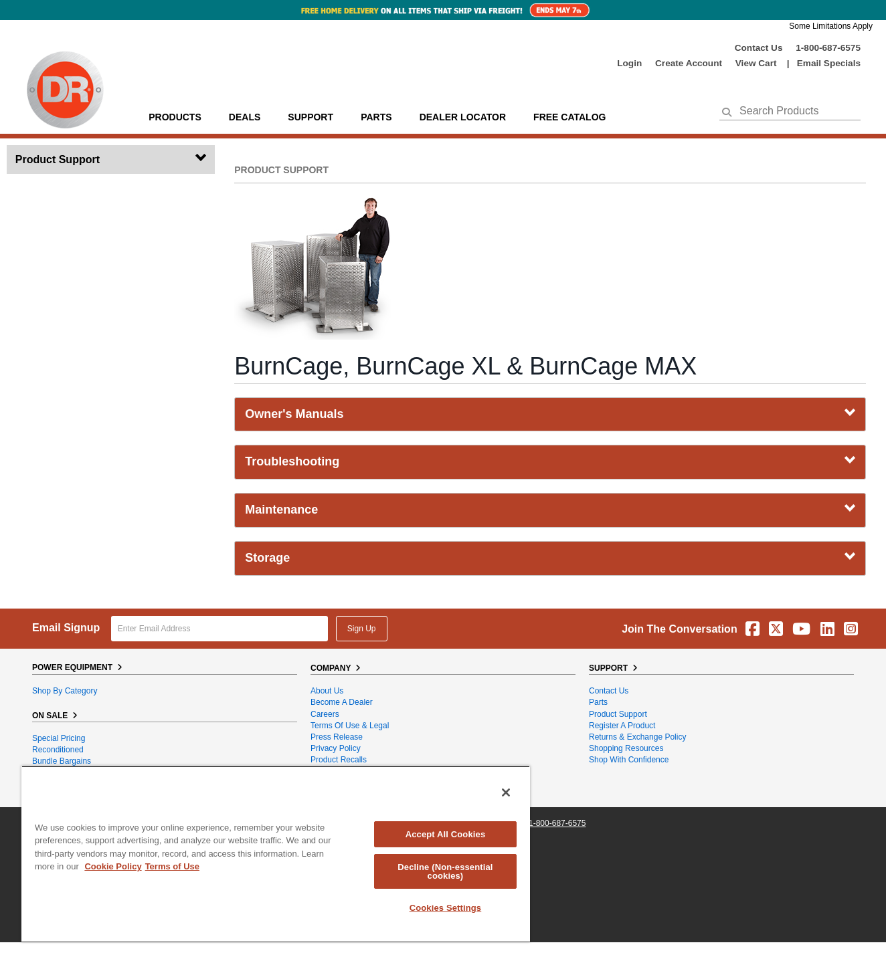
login (629, 63)
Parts (598, 702)
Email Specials (829, 63)
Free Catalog (569, 117)
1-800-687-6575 (828, 48)
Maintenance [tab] (550, 509)
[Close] (506, 792)
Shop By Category (64, 691)
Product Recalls (339, 759)
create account (688, 63)
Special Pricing (58, 738)
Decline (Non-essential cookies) (445, 871)
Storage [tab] (550, 557)
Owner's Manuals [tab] (550, 414)
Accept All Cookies (446, 834)
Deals (244, 117)
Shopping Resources (626, 748)
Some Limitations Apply (831, 26)
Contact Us (759, 48)
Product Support (618, 714)
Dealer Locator (463, 117)
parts (376, 117)
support (310, 117)
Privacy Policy (336, 748)
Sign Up (361, 628)
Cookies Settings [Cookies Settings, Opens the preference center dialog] (446, 908)
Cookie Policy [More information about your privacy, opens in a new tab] (112, 866)
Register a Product (622, 725)
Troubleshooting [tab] (550, 461)
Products (175, 117)
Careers (325, 714)
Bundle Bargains (61, 761)
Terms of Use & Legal (350, 725)
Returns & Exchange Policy (637, 737)
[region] (275, 854)
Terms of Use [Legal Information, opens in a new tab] (172, 866)
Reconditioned (58, 749)
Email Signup (66, 627)
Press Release (337, 737)
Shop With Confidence (629, 759)
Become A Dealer (342, 702)
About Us (327, 691)
